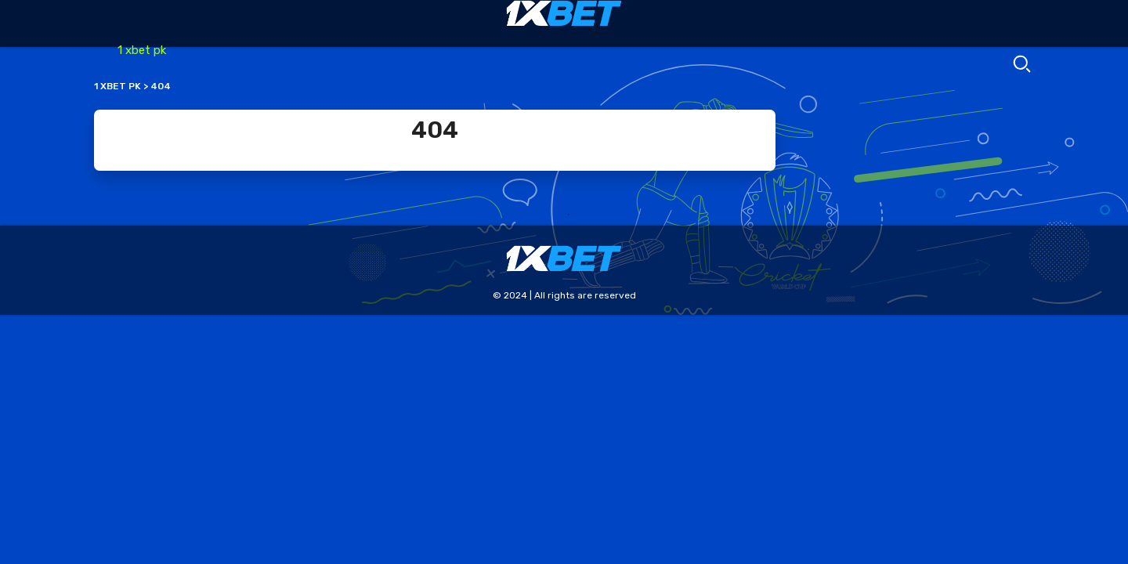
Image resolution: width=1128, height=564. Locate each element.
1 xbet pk (142, 50)
